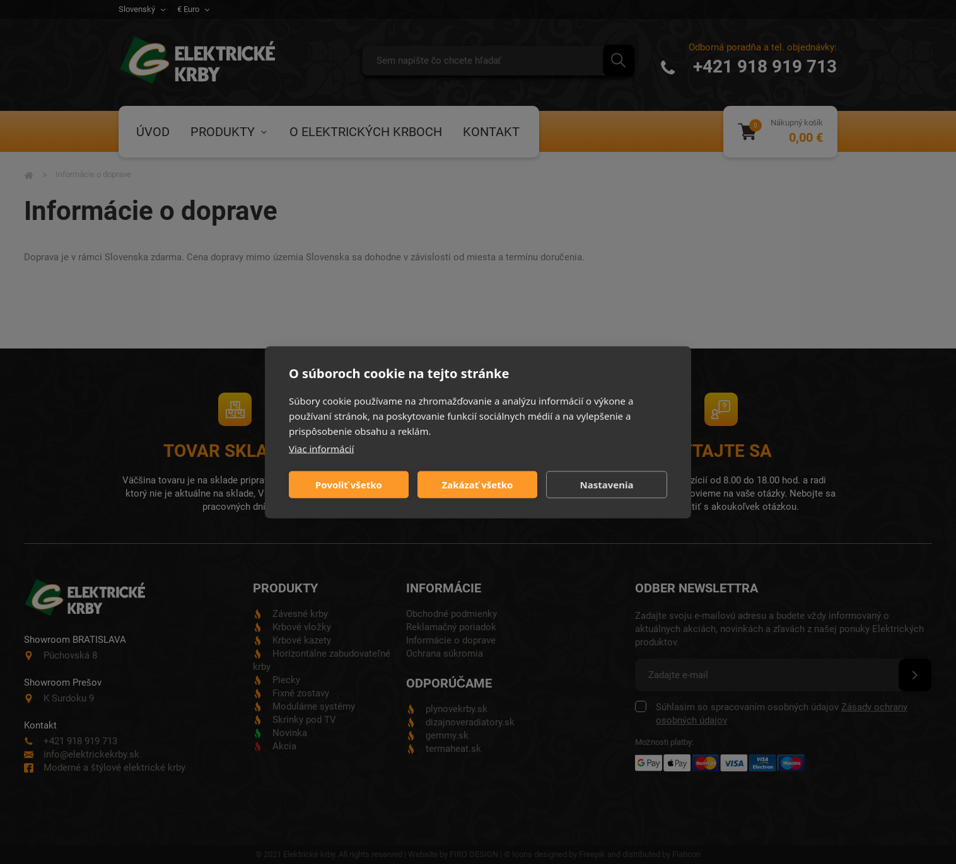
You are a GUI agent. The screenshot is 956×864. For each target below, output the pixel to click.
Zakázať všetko (477, 484)
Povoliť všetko (348, 484)
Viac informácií (321, 448)
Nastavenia (607, 484)
